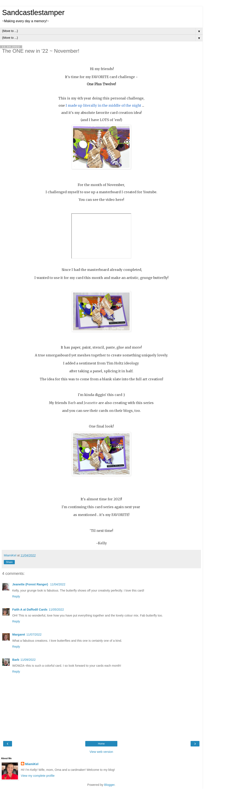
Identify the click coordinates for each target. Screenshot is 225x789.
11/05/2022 (56, 609)
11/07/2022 (34, 634)
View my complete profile (38, 775)
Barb (15, 659)
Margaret (18, 634)
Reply (16, 596)
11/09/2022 (28, 659)
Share (9, 562)
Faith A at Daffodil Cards (29, 609)
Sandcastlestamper (33, 12)
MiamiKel (31, 764)
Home (101, 743)
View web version (101, 751)
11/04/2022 (57, 584)
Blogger (109, 784)
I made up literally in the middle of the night (103, 105)
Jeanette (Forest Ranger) (30, 584)
